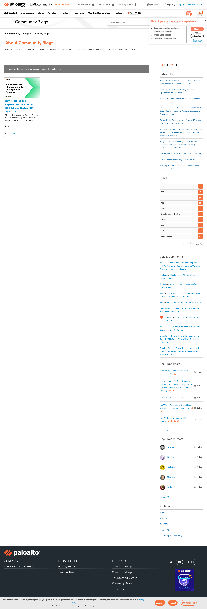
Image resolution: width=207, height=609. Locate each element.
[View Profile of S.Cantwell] (167, 317)
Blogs (41, 13)
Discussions (27, 13)
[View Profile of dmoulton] (164, 335)
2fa (162, 225)
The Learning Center (124, 577)
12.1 (162, 208)
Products (65, 13)
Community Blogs (122, 566)
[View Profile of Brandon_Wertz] (166, 348)
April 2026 (164, 524)
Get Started (10, 13)
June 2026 (164, 512)
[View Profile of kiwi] (161, 262)
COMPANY (11, 561)
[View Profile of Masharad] (164, 275)
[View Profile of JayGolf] (163, 284)
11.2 (162, 203)
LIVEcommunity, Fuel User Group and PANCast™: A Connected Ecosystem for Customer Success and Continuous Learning (180, 111)
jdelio (15, 134)
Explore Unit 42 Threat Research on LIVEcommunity (181, 154)
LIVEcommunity (12, 33)
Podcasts (119, 13)
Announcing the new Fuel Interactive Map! (183, 302)
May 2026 (164, 518)
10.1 (162, 192)
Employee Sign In (195, 5)
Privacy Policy (66, 566)
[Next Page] (198, 244)
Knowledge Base (122, 583)
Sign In (181, 5)
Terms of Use (66, 572)
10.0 (162, 186)
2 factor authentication (170, 214)
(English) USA (155, 4)
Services (79, 13)
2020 (163, 220)
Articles (52, 13)
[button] (160, 603)
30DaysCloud (166, 236)
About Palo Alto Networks (19, 566)
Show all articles (54, 69)
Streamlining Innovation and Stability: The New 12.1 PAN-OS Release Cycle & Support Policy (179, 351)
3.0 (162, 231)
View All (163, 430)
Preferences (188, 603)
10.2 (162, 197)
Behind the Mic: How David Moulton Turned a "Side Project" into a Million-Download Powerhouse (180, 339)
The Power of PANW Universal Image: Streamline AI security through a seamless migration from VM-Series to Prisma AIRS (181, 132)
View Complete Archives (171, 536)
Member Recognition (99, 13)
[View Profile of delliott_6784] (165, 308)
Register (169, 5)
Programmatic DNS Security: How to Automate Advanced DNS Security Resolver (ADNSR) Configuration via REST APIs (179, 144)
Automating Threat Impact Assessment (175, 398)
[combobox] (138, 22)
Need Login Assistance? (191, 41)
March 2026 (165, 530)
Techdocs (118, 589)
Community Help (122, 572)
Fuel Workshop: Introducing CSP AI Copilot (177, 160)
